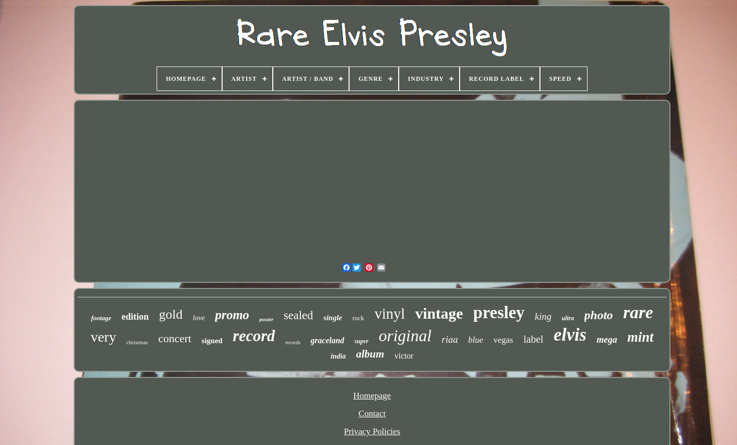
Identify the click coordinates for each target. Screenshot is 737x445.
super (361, 341)
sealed (298, 315)
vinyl (390, 313)
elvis (570, 335)
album (370, 354)
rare (638, 312)
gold (171, 314)
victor (404, 355)
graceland (327, 340)
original (405, 335)
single (332, 318)
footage (101, 318)
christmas (137, 342)
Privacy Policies (372, 431)
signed (212, 341)
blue (475, 340)
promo (232, 315)
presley (499, 312)
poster (266, 319)
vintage (439, 313)
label (534, 339)
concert (174, 338)
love (199, 318)
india (338, 356)
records (292, 342)
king (543, 316)
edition (135, 317)
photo (598, 315)
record (254, 336)
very (103, 337)
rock (358, 318)
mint (640, 337)
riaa (450, 339)
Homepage (372, 395)
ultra (568, 318)
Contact (372, 413)
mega (607, 340)
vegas (503, 340)
